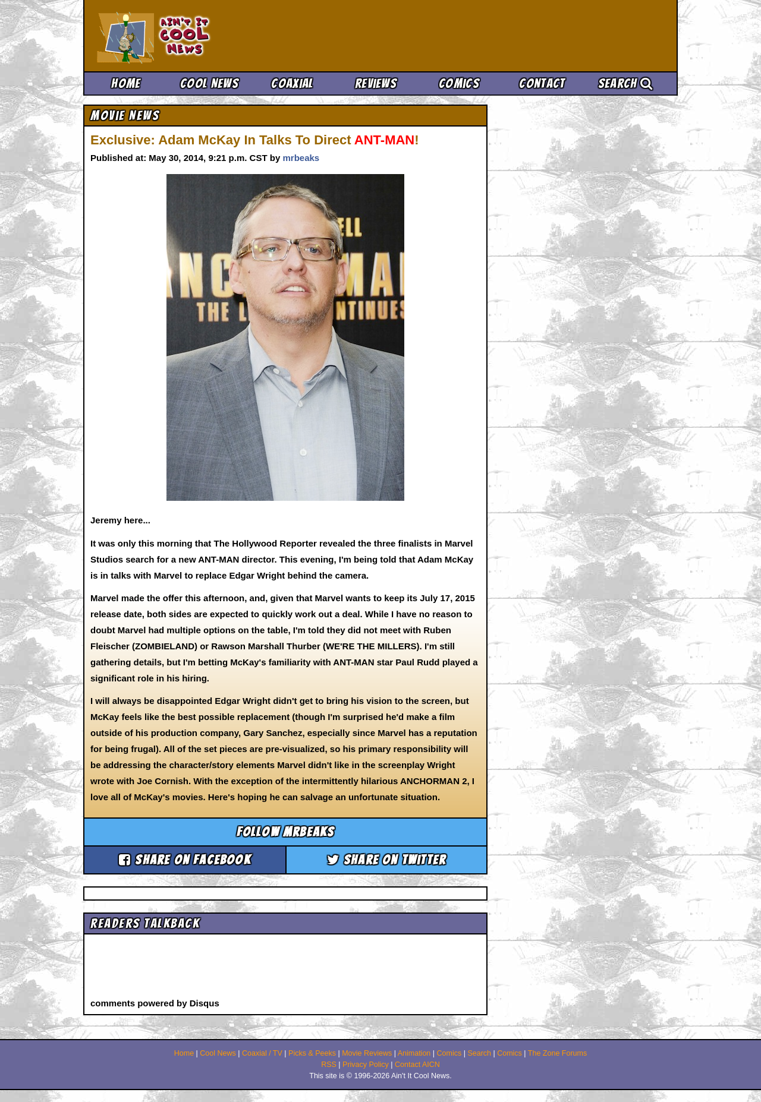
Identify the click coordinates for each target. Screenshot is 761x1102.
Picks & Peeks (312, 1053)
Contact (542, 83)
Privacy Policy (365, 1064)
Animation (414, 1053)
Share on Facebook (185, 860)
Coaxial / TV (262, 1053)
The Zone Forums (557, 1053)
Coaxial (292, 83)
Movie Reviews (367, 1053)
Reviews (376, 83)
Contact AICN (417, 1064)
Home (125, 83)
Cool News (209, 83)
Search (625, 83)
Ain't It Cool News (184, 35)
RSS (329, 1064)
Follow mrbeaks (286, 832)
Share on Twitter (386, 860)
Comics (459, 83)
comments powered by (154, 1003)
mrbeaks (300, 158)
